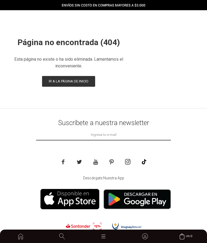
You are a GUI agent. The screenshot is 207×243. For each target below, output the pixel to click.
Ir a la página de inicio (68, 81)
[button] (62, 236)
